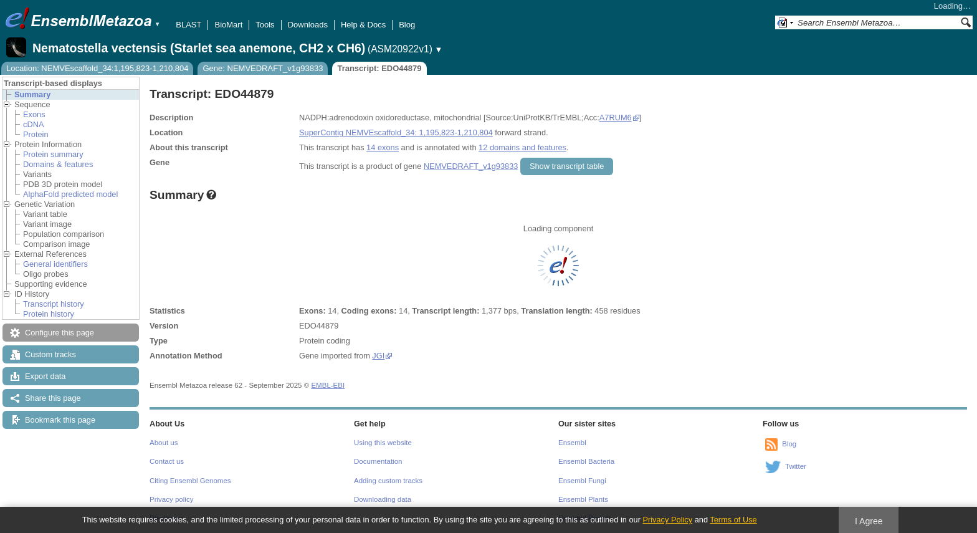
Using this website (383, 442)
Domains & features (58, 164)
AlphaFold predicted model (70, 194)
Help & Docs (363, 24)
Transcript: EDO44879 (379, 68)
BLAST (188, 24)
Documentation (378, 461)
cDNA (33, 124)
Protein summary (53, 154)
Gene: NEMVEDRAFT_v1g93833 (263, 68)
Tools (264, 24)
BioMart (228, 24)
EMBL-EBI (328, 385)
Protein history (48, 314)
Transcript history (53, 304)
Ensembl (572, 442)
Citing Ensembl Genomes (190, 480)
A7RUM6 (615, 117)
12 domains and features (522, 147)
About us (164, 442)
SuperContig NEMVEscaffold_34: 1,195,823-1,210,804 (396, 132)
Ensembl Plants (583, 499)
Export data (45, 376)
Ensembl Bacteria (586, 461)
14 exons (382, 147)
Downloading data (382, 499)
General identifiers (55, 264)
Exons (34, 114)
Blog (407, 24)
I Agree (869, 521)
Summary (32, 94)
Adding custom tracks (388, 480)
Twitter (795, 466)
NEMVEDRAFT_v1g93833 (471, 166)
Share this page (53, 398)
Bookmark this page (60, 420)
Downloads (308, 24)
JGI (378, 355)
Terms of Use (733, 519)
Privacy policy (171, 499)
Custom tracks (50, 354)
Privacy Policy (667, 519)
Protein (36, 134)
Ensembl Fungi (582, 480)
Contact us (167, 461)
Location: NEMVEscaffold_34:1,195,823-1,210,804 (97, 68)
